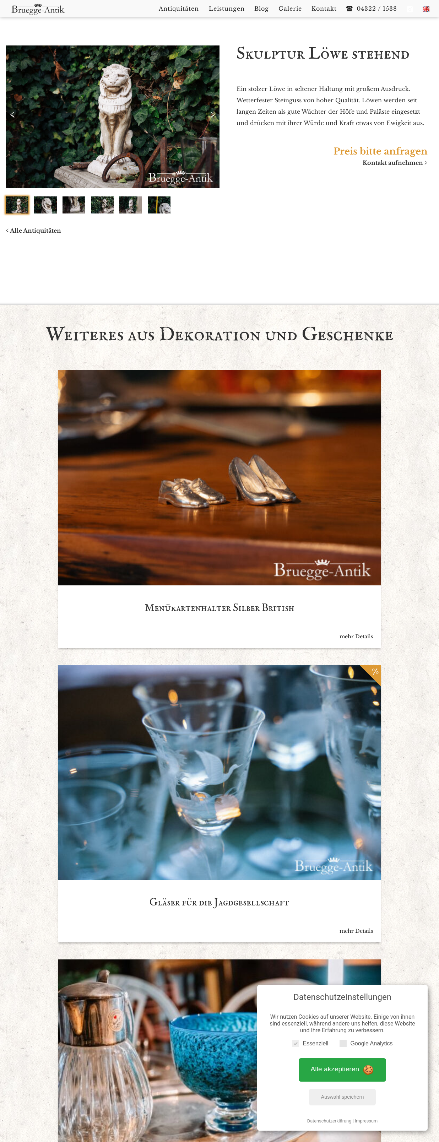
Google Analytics (366, 1039)
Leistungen (219, 1070)
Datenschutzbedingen (241, 937)
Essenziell (310, 1039)
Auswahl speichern (342, 1092)
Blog (249, 1070)
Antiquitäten (178, 1070)
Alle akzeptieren (342, 1064)
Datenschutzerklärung (330, 1116)
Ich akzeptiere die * (212, 937)
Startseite (140, 1070)
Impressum (366, 1116)
